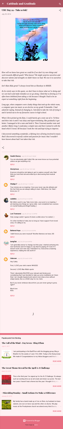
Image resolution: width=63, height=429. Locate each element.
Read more (57, 361)
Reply (12, 164)
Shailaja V (13, 184)
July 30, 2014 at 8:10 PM (25, 258)
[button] (60, 10)
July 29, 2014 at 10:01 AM (27, 169)
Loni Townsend (15, 214)
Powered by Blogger (31, 421)
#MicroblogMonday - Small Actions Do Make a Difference (29, 393)
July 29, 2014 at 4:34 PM (28, 230)
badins (36, 425)
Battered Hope (15, 231)
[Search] (60, 4)
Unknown (13, 258)
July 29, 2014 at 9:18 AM (29, 156)
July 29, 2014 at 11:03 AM (25, 184)
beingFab (13, 242)
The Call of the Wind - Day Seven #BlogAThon (23, 343)
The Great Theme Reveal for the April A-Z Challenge (26, 368)
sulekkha (13, 199)
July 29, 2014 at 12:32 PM (24, 199)
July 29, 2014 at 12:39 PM (29, 214)
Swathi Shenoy (15, 156)
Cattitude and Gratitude (21, 3)
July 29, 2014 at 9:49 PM (24, 241)
